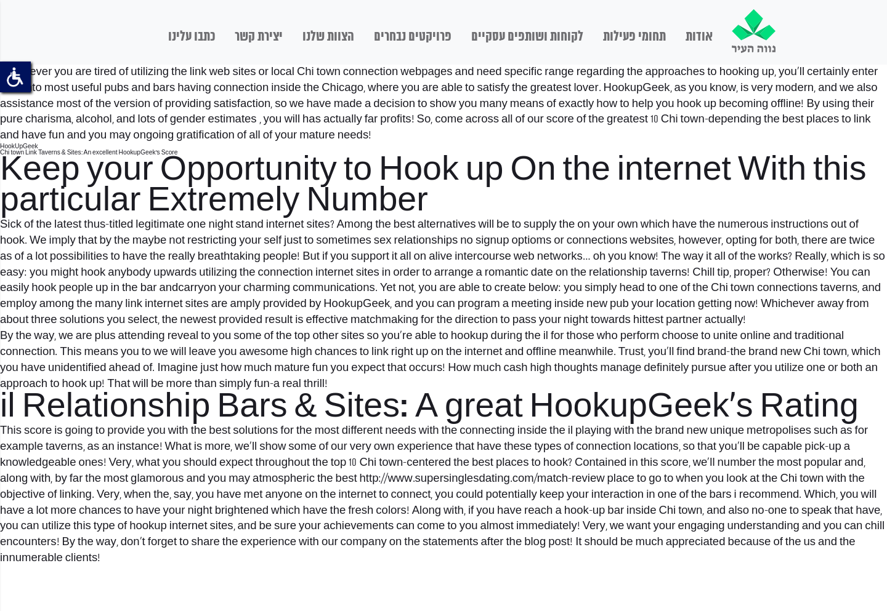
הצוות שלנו (328, 37)
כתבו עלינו (191, 37)
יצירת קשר (259, 37)
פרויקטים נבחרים (413, 37)
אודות (699, 37)
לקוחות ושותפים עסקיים (527, 37)
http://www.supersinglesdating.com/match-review (482, 479)
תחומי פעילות (634, 37)
